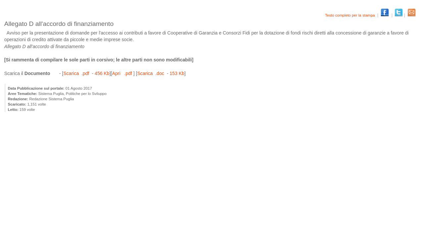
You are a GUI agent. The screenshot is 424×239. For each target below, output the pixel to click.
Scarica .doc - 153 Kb (160, 73)
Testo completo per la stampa (350, 15)
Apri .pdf (122, 73)
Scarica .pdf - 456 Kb (86, 73)
